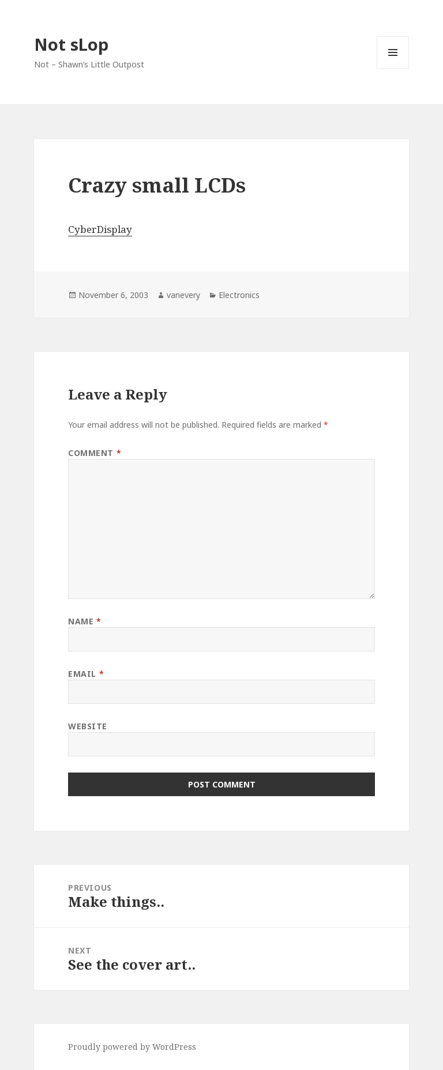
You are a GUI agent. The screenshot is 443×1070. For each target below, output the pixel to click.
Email (86, 673)
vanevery (183, 294)
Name (84, 621)
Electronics (239, 294)
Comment (94, 452)
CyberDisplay (100, 229)
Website (87, 726)
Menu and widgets (393, 68)
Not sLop (71, 44)
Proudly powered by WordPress (132, 1046)
